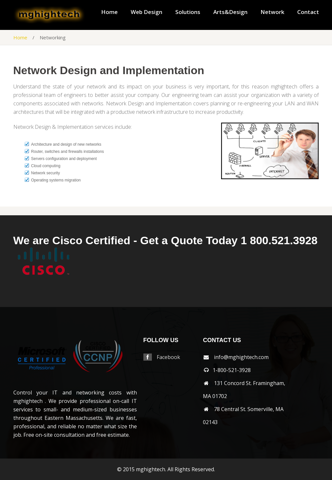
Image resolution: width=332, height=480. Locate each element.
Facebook (168, 357)
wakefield (46, 210)
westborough (70, 210)
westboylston (74, 210)
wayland (60, 210)
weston (82, 210)
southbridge (23, 210)
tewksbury (43, 210)
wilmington (93, 210)
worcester (103, 210)
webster (62, 210)
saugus (1, 210)
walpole (49, 210)
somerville (15, 210)
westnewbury (79, 210)
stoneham (32, 210)
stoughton (35, 210)
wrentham (107, 210)
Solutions (187, 12)
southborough (19, 210)
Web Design (146, 12)
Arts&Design (230, 12)
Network (272, 12)
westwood (85, 210)
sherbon (6, 210)
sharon (3, 210)
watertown (56, 210)
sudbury (40, 210)
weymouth (89, 210)
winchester (97, 210)
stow (38, 210)
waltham (52, 210)
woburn (100, 210)
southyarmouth (28, 210)
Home (109, 12)
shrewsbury (11, 210)
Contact (308, 12)
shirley (8, 210)
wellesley (66, 210)
